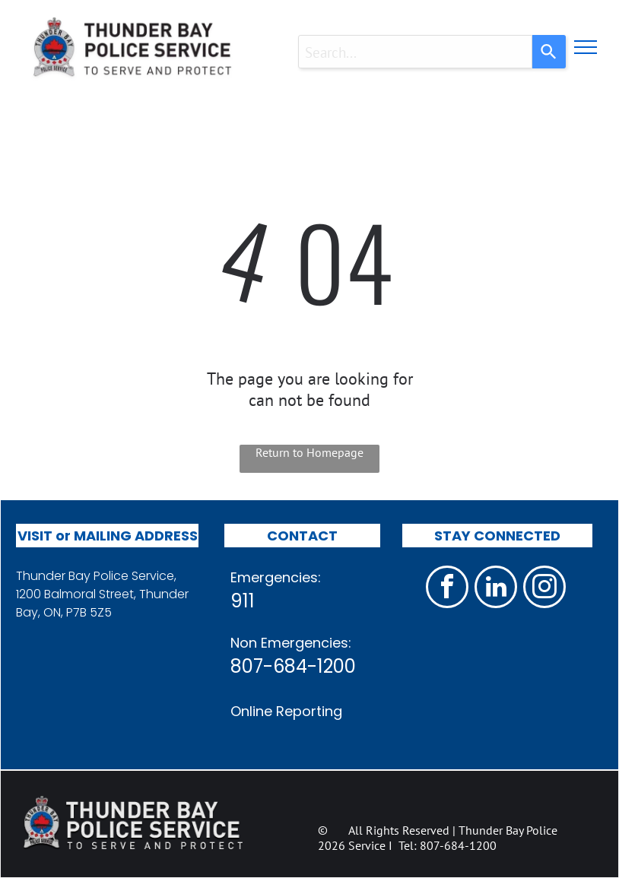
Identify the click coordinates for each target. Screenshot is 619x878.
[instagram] (544, 589)
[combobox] (415, 51)
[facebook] (447, 589)
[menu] (585, 47)
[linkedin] (496, 589)
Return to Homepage (309, 452)
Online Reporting (286, 711)
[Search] (549, 51)
